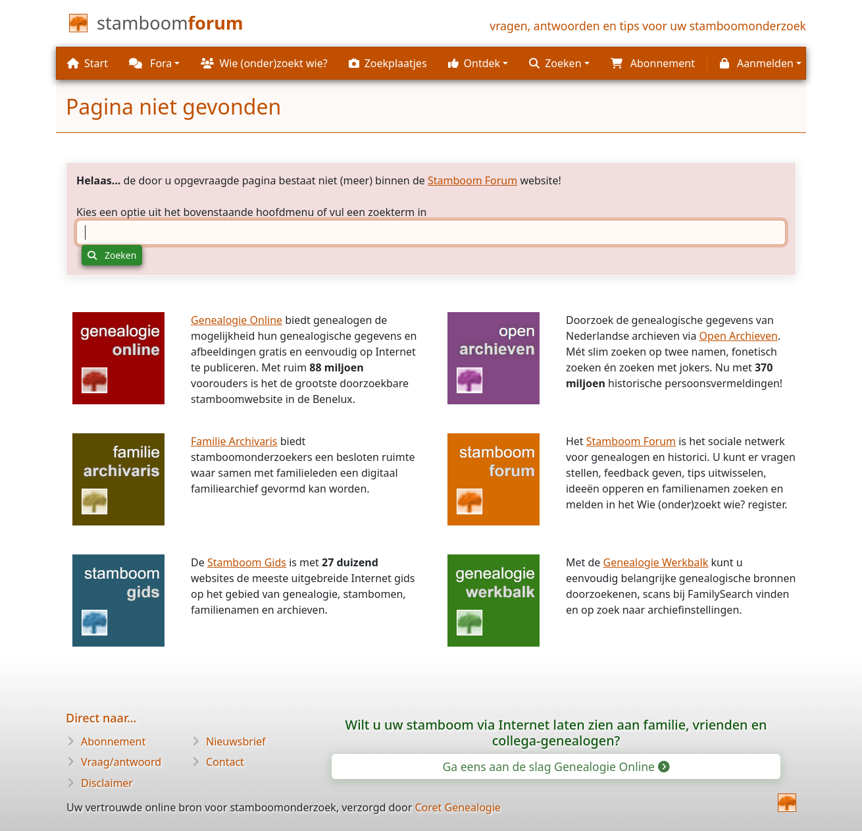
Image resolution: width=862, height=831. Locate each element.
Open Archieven (738, 336)
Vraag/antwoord (121, 762)
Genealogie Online (236, 320)
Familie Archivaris (234, 441)
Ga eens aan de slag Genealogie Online (554, 766)
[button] (478, 63)
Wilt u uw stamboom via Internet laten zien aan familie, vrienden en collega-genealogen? (556, 732)
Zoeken (112, 255)
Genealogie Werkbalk (655, 562)
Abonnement (113, 741)
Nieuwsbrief (236, 741)
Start (87, 63)
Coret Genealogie (457, 807)
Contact (225, 762)
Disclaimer (107, 783)
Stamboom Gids (246, 562)
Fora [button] (150, 63)
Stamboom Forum (472, 180)
